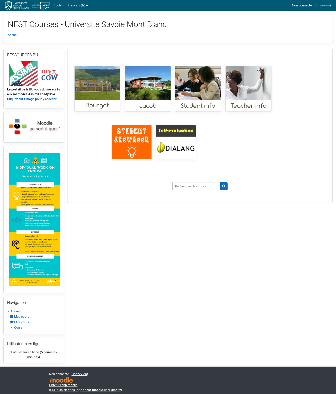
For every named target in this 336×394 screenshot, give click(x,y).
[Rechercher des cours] (196, 186)
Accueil (13, 35)
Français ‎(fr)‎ (76, 5)
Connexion (322, 5)
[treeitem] (33, 319)
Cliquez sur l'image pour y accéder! (32, 99)
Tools (58, 5)
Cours (18, 327)
